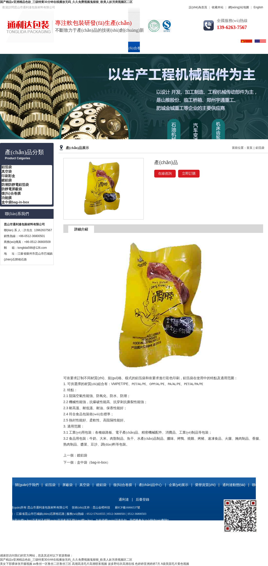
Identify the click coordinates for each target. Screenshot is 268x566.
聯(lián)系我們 (17, 214)
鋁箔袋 (62, 48)
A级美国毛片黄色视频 (175, 564)
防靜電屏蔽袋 (11, 189)
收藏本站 (217, 7)
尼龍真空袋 (101, 526)
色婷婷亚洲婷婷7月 (147, 564)
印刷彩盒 (107, 48)
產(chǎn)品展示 (77, 148)
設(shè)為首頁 (198, 7)
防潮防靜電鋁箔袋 (15, 185)
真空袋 (84, 48)
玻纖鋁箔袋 (169, 526)
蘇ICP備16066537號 (127, 507)
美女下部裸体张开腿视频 (16, 564)
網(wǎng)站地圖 (238, 7)
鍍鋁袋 (6, 180)
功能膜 (6, 198)
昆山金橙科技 (101, 507)
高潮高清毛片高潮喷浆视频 (89, 564)
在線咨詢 (165, 173)
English (258, 7)
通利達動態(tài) (233, 485)
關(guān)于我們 (35, 48)
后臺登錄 (142, 499)
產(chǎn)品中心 (166, 48)
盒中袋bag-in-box (15, 202)
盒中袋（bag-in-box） (93, 462)
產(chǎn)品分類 (24, 152)
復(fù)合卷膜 (134, 48)
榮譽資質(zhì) (229, 48)
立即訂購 (189, 173)
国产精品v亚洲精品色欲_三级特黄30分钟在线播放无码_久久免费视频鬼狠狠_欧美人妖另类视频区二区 (66, 2)
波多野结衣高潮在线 (121, 564)
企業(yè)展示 (198, 48)
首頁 (9, 48)
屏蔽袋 (67, 485)
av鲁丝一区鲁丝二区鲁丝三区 (52, 564)
